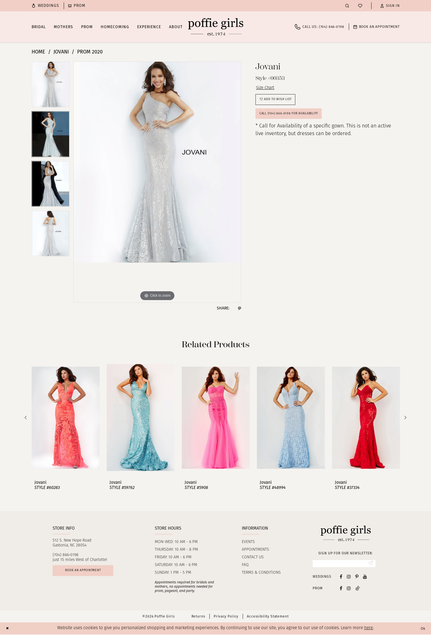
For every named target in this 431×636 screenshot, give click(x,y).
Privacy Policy (226, 618)
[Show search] (347, 5)
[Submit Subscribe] (369, 564)
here (368, 630)
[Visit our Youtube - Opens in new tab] (365, 578)
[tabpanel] (51, 86)
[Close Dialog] (8, 630)
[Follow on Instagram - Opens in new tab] (349, 589)
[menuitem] (45, 6)
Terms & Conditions (261, 573)
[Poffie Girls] (215, 26)
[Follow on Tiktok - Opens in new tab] (357, 589)
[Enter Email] (344, 564)
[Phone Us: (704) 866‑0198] (319, 27)
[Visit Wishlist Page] (360, 6)
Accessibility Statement (267, 618)
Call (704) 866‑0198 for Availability (295, 120)
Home (38, 52)
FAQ (245, 565)
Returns (198, 618)
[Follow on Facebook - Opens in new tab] (341, 589)
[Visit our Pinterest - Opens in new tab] (357, 578)
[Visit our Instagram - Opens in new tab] (349, 578)
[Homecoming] (77, 6)
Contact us (253, 557)
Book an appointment (90, 572)
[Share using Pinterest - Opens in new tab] (239, 308)
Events (248, 542)
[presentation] (66, 418)
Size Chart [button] (267, 89)
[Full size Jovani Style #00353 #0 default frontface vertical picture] (157, 182)
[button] (390, 6)
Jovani (61, 52)
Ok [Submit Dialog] (422, 630)
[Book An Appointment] (376, 27)
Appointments (255, 550)
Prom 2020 (90, 52)
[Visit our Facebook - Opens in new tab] (341, 578)
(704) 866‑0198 (66, 555)
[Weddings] (45, 6)
